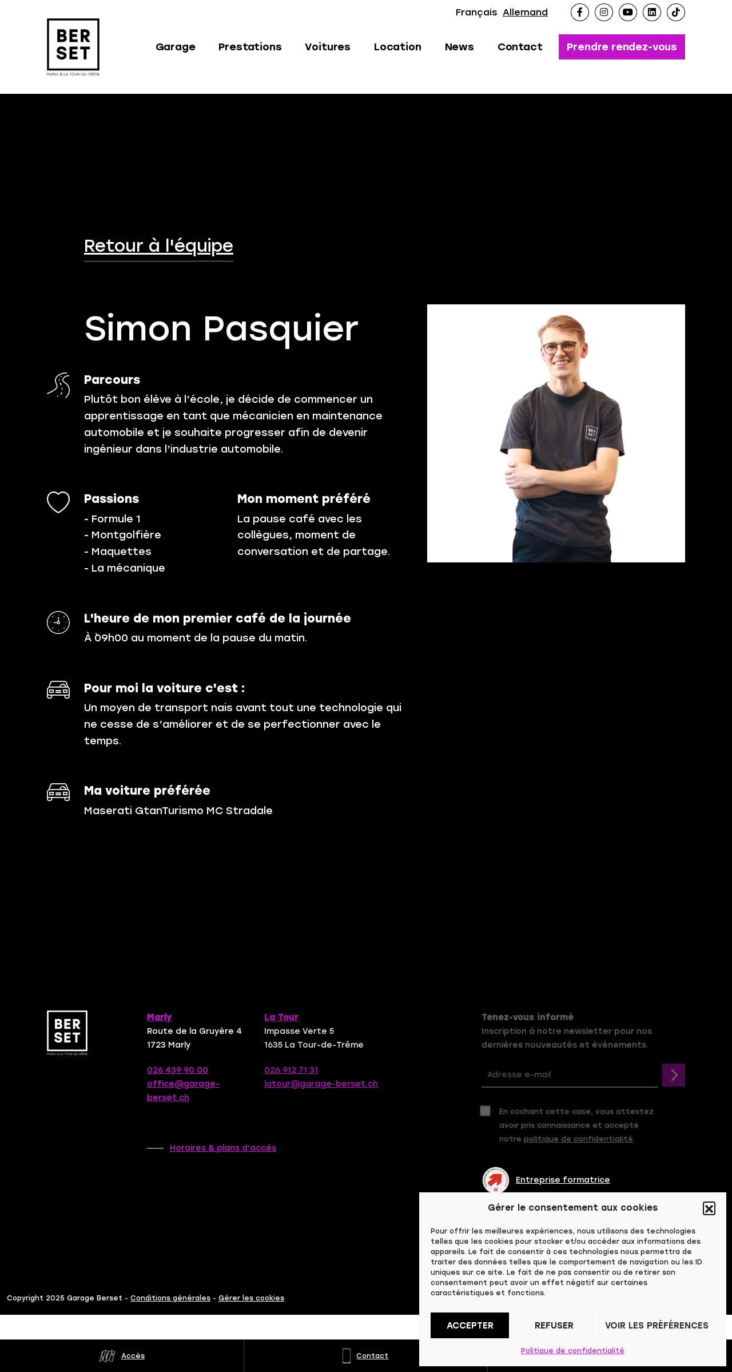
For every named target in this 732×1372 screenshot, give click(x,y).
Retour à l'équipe (158, 246)
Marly (159, 1017)
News (459, 47)
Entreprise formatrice (546, 1180)
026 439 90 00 (177, 1070)
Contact (520, 47)
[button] (709, 1208)
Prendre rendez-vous (622, 47)
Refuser (554, 1326)
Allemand (525, 12)
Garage (176, 47)
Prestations (249, 47)
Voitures (328, 47)
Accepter (470, 1326)
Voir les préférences (657, 1326)
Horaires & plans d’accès (223, 1148)
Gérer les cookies (251, 1298)
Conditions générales (170, 1298)
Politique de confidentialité (572, 1351)
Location (397, 47)
